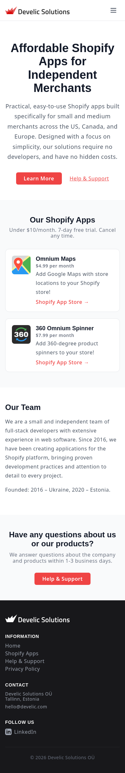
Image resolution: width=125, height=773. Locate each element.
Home (13, 645)
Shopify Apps (22, 653)
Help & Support (89, 178)
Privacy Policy (22, 668)
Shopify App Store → (62, 302)
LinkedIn (20, 732)
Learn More (39, 178)
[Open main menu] (113, 10)
